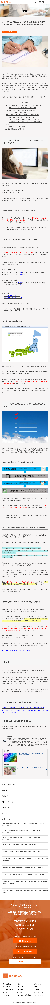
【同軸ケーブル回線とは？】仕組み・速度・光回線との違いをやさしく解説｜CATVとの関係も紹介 (25, 882)
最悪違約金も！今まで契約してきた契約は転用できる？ (25, 122)
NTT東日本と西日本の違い (20, 112)
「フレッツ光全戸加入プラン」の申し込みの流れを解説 (22, 115)
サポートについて (8, 989)
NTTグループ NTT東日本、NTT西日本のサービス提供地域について (28, 366)
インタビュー (6, 814)
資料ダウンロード (25, 961)
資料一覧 (20, 989)
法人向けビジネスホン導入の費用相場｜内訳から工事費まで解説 (21, 851)
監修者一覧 (6, 995)
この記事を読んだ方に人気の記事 (15, 129)
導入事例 (5, 992)
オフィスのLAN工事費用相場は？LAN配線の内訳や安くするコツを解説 (23, 874)
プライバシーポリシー (40, 992)
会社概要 (36, 989)
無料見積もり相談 (43, 2)
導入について (7, 987)
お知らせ (20, 987)
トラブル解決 (6, 808)
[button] (47, 2)
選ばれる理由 (7, 984)
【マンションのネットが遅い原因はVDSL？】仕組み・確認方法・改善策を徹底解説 (25, 891)
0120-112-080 (35, 2)
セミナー (20, 992)
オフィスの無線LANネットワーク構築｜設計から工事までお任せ (21, 830)
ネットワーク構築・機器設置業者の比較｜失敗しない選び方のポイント (23, 837)
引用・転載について (39, 995)
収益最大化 (5, 796)
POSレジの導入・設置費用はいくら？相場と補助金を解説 (19, 844)
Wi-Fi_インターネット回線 (10, 31)
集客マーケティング (7, 802)
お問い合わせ (40, 2)
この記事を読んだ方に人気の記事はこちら (18, 127)
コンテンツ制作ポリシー (25, 995)
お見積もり (37, 987)
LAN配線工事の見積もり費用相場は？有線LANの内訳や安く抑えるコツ (23, 867)
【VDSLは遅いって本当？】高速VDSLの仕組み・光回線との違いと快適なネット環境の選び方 (25, 859)
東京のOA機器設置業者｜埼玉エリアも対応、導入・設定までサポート (23, 823)
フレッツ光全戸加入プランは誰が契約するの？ (22, 108)
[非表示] (26, 102)
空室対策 (11, 29)
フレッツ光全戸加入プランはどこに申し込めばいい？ (24, 110)
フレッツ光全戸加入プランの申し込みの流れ (22, 117)
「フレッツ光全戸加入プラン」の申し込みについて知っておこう (25, 105)
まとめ (8, 124)
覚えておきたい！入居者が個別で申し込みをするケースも (26, 120)
